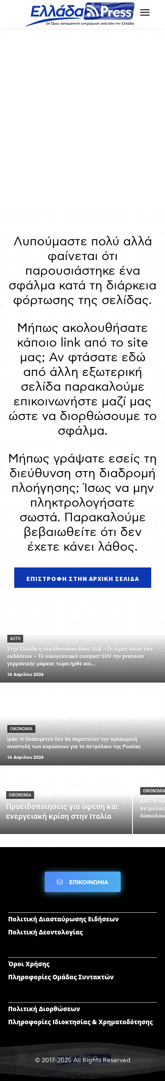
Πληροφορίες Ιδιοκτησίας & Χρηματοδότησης (80, 1022)
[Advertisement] (82, 124)
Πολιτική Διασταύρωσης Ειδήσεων (63, 919)
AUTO (15, 638)
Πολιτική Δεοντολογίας (45, 932)
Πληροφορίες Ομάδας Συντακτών (61, 977)
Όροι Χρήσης (29, 964)
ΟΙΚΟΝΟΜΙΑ (21, 729)
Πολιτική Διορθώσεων (44, 1009)
